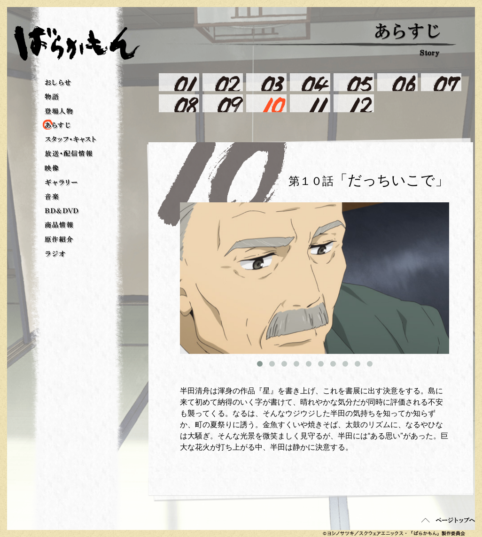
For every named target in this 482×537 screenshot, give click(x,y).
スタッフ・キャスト (71, 139)
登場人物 (59, 111)
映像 (52, 168)
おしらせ (58, 82)
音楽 (52, 197)
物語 (52, 97)
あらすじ (49, 125)
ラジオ (55, 254)
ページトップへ (448, 520)
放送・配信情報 (69, 154)
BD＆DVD (62, 211)
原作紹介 (59, 240)
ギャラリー (61, 182)
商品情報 (59, 225)
